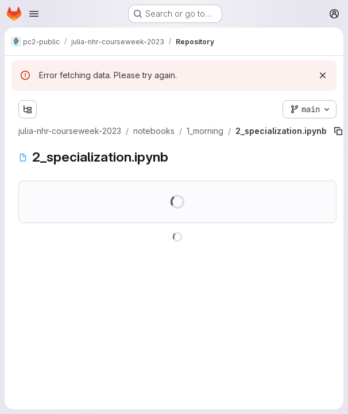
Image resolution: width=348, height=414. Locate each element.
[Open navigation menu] (34, 14)
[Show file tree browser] (27, 109)
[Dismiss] (323, 75)
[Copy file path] (338, 131)
